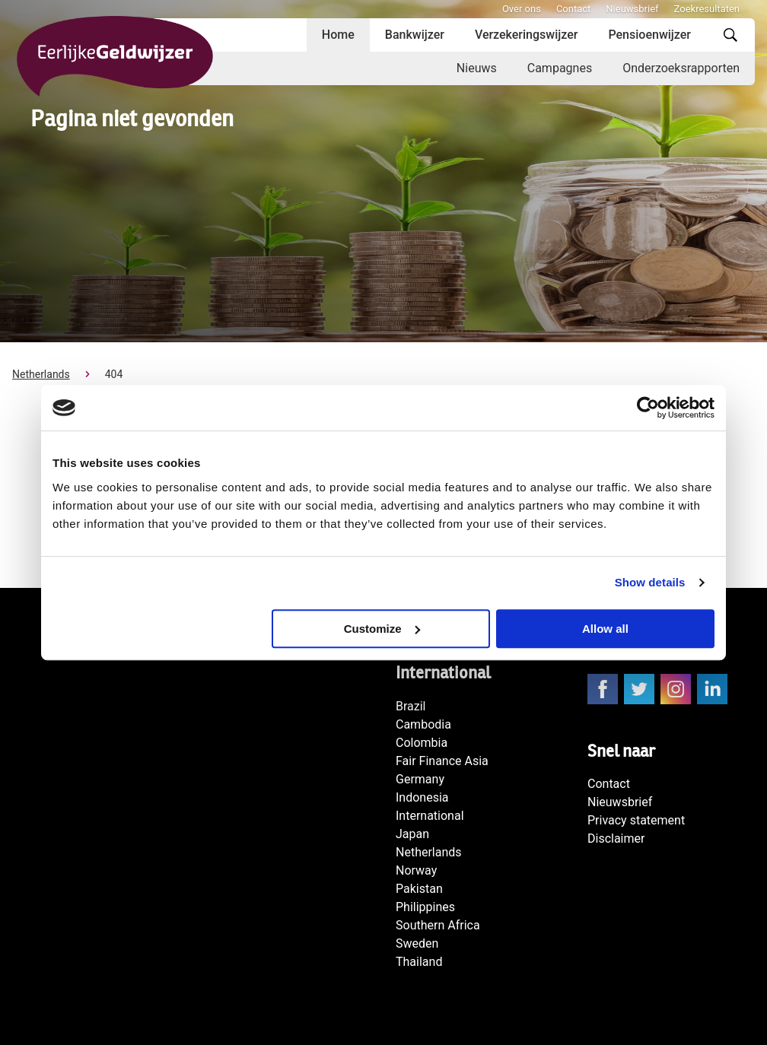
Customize (382, 628)
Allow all (605, 628)
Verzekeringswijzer (526, 34)
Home (338, 34)
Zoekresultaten (707, 8)
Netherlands (41, 374)
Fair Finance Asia (442, 761)
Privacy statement (636, 820)
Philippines (425, 907)
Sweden (417, 943)
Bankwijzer (414, 34)
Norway (416, 870)
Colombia (421, 742)
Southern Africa (438, 925)
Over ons (521, 8)
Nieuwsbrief (632, 8)
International (430, 815)
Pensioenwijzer (649, 34)
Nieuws (477, 68)
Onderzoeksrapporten (681, 68)
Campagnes (559, 68)
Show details (650, 582)
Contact (573, 8)
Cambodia (423, 724)
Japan (412, 834)
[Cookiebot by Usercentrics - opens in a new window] (647, 407)
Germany (420, 779)
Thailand (419, 961)
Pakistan (419, 888)
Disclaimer (615, 838)
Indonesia (422, 797)
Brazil (411, 706)
